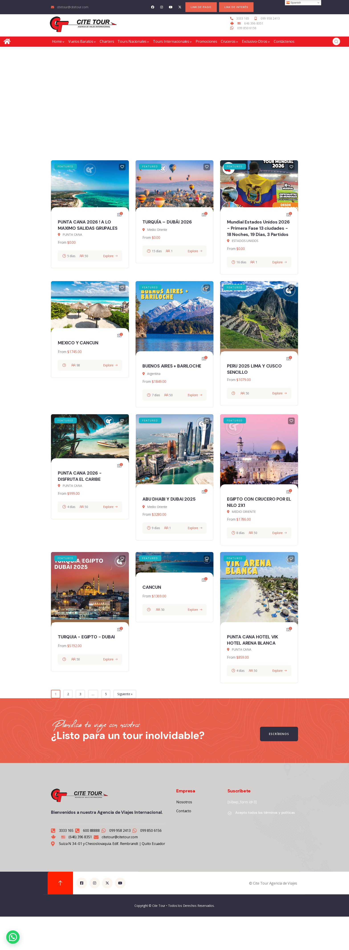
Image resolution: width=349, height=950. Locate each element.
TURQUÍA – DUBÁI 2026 (167, 222)
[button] (13, 937)
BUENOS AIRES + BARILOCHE (171, 366)
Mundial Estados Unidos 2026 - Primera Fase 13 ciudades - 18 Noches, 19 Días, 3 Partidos (258, 228)
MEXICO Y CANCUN (78, 343)
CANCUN (151, 587)
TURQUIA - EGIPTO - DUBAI (86, 637)
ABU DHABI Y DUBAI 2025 (169, 499)
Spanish (293, 2)
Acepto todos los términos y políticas (265, 812)
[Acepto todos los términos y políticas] (229, 813)
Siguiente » (124, 694)
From (62, 242)
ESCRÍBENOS (279, 734)
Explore (108, 256)
